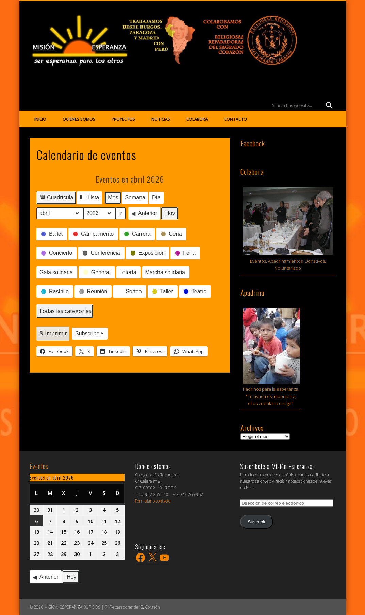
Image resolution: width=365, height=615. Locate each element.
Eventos (39, 466)
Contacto (235, 119)
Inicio (40, 119)
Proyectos (123, 119)
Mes (113, 197)
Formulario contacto (152, 501)
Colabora (197, 119)
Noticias (160, 119)
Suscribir (257, 521)
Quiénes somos (79, 119)
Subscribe (90, 333)
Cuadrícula (56, 198)
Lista (89, 198)
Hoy (170, 213)
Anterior (144, 213)
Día (156, 197)
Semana (135, 197)
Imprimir (52, 335)
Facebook (252, 143)
